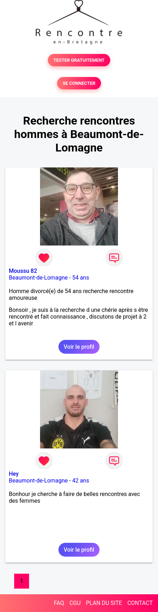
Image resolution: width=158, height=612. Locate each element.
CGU (75, 603)
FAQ (59, 603)
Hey (14, 473)
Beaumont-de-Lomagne (38, 277)
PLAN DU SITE (104, 603)
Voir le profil (79, 346)
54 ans (80, 277)
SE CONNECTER (79, 83)
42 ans (80, 480)
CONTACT (140, 603)
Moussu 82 (23, 271)
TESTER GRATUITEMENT (79, 60)
